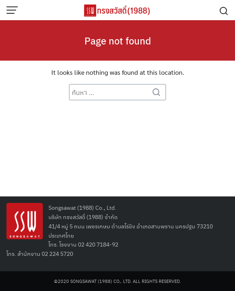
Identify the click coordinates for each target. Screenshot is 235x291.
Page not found (117, 40)
